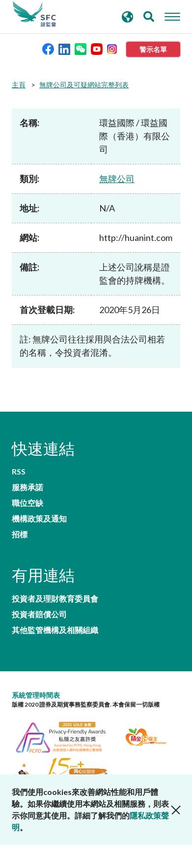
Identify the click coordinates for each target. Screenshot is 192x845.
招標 (19, 534)
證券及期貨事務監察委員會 (34, 14)
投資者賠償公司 (39, 614)
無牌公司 (117, 178)
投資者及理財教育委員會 (55, 599)
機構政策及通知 (39, 519)
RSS (19, 471)
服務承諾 (27, 487)
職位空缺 (27, 503)
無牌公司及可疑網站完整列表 (84, 84)
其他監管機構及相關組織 (55, 630)
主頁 (19, 84)
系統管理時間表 (36, 695)
